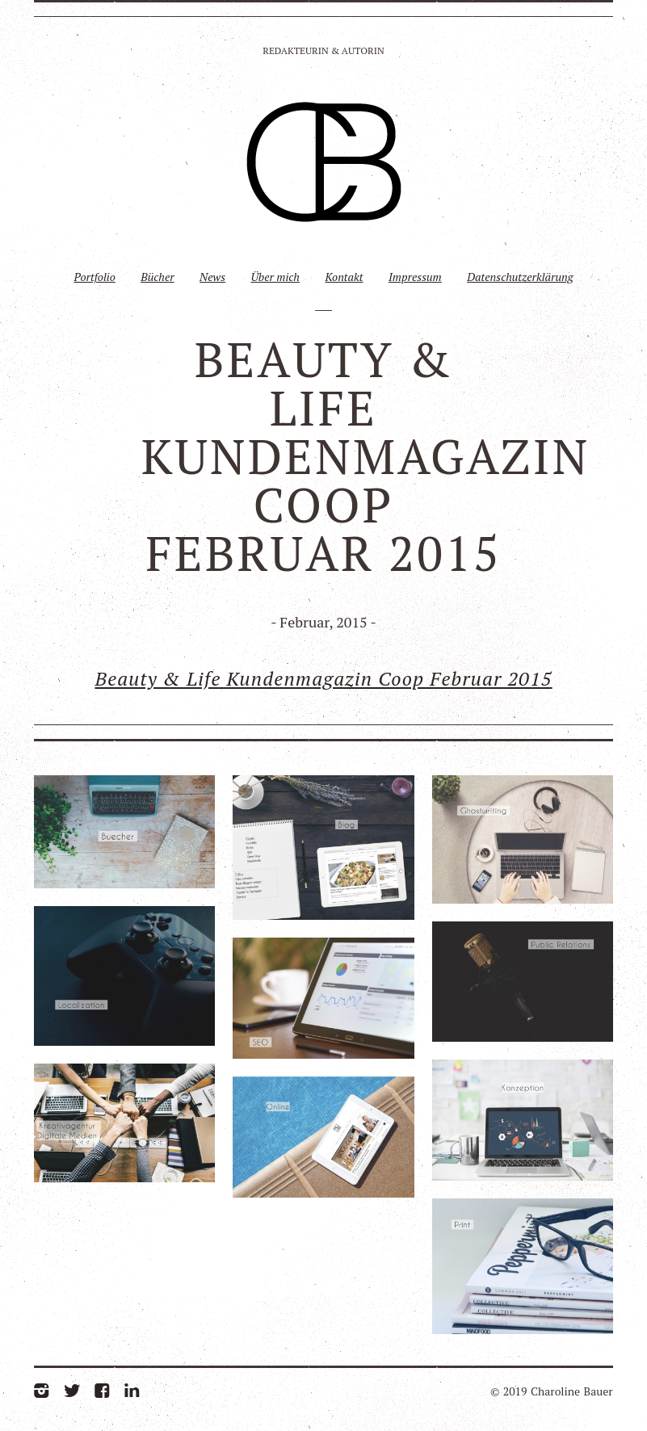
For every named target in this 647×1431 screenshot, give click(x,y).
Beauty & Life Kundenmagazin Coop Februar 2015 (323, 678)
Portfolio (94, 276)
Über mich (275, 276)
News (212, 276)
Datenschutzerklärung (520, 276)
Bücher (157, 276)
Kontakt (344, 276)
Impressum (415, 276)
